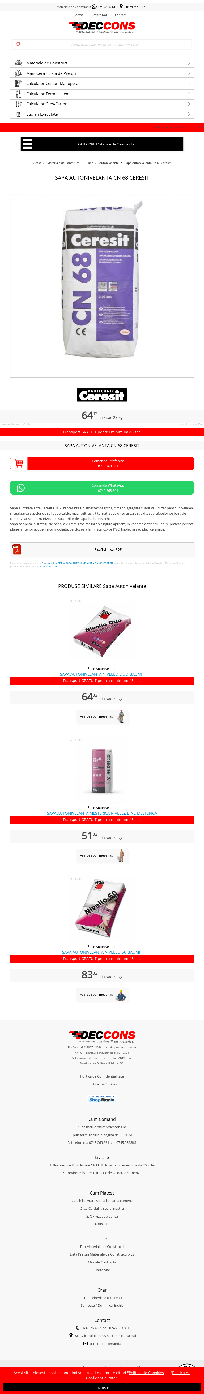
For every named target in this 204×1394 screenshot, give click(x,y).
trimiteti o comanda (105, 1343)
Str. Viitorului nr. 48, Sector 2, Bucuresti (105, 1335)
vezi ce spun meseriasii (97, 716)
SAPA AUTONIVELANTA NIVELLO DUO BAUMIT (102, 674)
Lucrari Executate (42, 114)
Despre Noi (99, 15)
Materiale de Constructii (48, 63)
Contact (120, 15)
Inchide (102, 1387)
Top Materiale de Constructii (102, 1246)
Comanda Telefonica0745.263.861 (108, 463)
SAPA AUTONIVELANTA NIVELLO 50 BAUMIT (102, 952)
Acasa (79, 15)
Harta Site (102, 1269)
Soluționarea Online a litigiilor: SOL (102, 1063)
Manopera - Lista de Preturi (51, 73)
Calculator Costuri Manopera (52, 83)
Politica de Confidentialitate (102, 1076)
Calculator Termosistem (48, 93)
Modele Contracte (102, 1262)
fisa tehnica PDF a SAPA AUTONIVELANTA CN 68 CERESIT (77, 563)
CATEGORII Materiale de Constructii (106, 144)
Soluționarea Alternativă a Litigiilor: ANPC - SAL (102, 1058)
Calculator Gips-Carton (46, 103)
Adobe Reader (49, 566)
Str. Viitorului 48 (136, 7)
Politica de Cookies (102, 1084)
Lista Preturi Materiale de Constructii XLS (102, 1254)
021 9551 (123, 1052)
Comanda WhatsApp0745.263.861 (108, 488)
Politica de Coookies (146, 1372)
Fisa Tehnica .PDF (108, 549)
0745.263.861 (106, 7)
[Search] (102, 44)
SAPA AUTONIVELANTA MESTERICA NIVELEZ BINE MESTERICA (102, 813)
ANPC (78, 1052)
